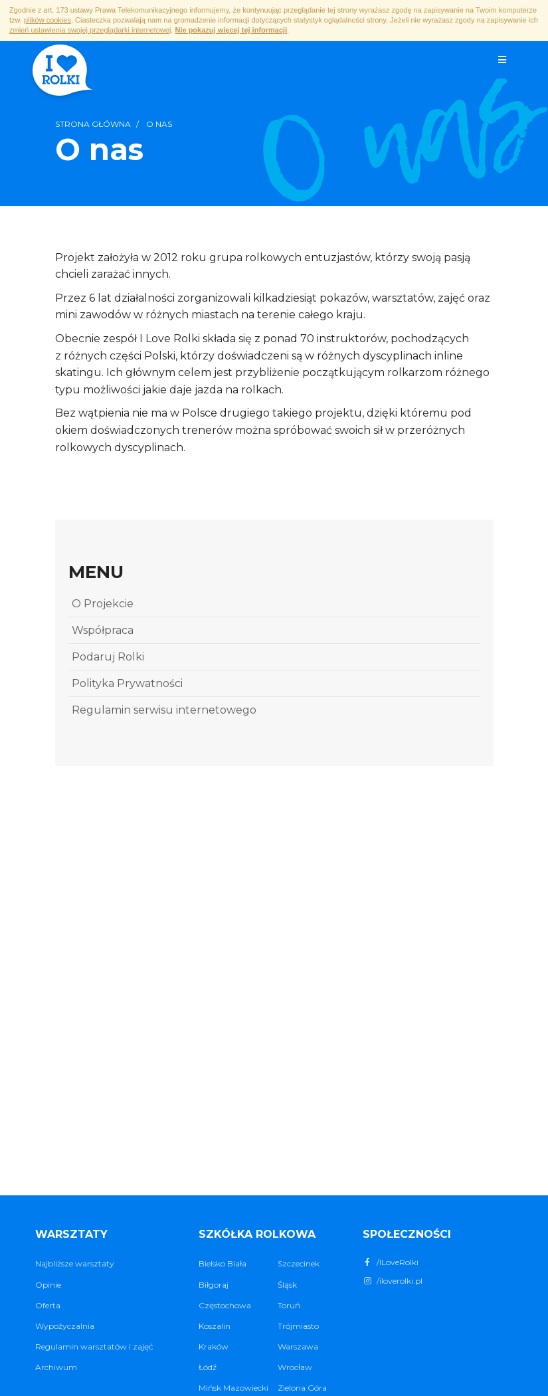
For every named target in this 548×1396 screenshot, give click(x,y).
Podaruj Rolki (108, 656)
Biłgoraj (213, 1285)
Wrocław (295, 1367)
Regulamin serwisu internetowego (164, 710)
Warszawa (298, 1346)
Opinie (48, 1285)
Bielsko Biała (222, 1263)
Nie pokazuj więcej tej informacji (231, 30)
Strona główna (93, 124)
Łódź (208, 1367)
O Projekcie (103, 603)
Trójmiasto (298, 1326)
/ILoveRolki (390, 1262)
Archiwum (56, 1367)
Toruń (289, 1305)
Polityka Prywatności (127, 683)
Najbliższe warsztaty (74, 1263)
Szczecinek (299, 1263)
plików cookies (47, 20)
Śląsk (287, 1285)
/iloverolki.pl (392, 1281)
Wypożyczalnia (64, 1326)
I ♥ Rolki (61, 72)
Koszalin (214, 1326)
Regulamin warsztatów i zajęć (94, 1346)
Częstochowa (225, 1305)
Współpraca (103, 630)
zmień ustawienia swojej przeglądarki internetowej (90, 30)
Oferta (47, 1305)
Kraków (213, 1346)
